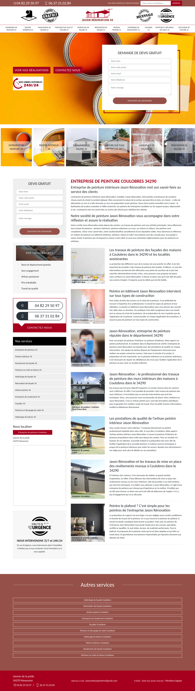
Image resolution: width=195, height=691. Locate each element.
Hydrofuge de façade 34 (83, 28)
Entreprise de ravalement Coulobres (97, 618)
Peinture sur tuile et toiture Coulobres (97, 655)
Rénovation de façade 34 (101, 28)
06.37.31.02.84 (57, 3)
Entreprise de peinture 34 (11, 28)
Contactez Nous (67, 70)
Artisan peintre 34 (116, 28)
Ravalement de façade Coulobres (97, 649)
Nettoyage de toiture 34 (184, 28)
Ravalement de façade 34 (44, 28)
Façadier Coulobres (97, 624)
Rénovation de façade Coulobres (98, 606)
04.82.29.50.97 (26, 3)
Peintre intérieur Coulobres (97, 643)
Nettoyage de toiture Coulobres (97, 636)
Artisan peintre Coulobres (97, 612)
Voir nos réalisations (31, 70)
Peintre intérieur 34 (28, 28)
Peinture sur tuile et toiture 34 (64, 28)
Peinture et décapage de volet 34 (165, 28)
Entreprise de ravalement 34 (133, 28)
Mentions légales (173, 680)
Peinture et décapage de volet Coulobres (97, 630)
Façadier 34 (148, 28)
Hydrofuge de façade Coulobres (97, 600)
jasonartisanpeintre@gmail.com (101, 680)
